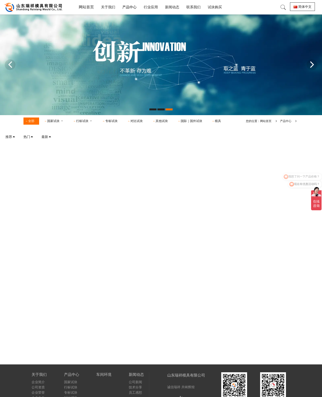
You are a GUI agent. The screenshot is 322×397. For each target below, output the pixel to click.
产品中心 (285, 121)
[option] (161, 64)
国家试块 (55, 121)
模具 (218, 121)
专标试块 (111, 121)
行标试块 (84, 121)
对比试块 (136, 121)
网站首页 (86, 7)
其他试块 (162, 121)
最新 (46, 137)
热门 (28, 137)
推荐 (10, 137)
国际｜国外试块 (191, 121)
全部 (31, 121)
